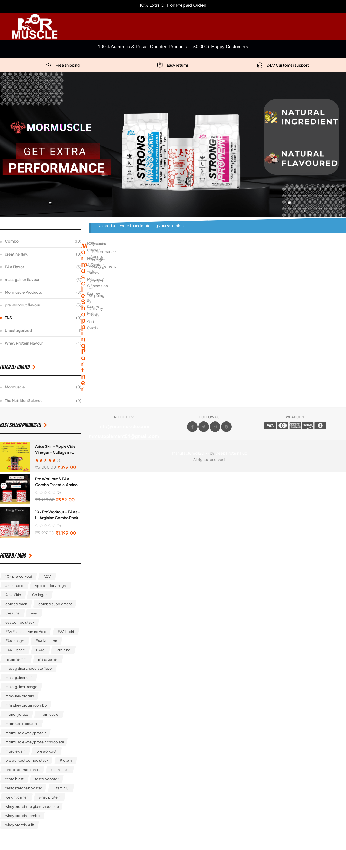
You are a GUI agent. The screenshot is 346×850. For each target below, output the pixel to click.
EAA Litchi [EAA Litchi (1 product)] (66, 631)
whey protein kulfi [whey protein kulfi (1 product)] (19, 825)
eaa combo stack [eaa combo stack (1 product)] (19, 622)
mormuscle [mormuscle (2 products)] (48, 714)
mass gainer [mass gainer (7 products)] (48, 659)
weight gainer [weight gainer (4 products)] (16, 797)
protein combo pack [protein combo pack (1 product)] (22, 769)
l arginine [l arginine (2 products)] (63, 650)
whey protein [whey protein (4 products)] (49, 797)
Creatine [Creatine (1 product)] (12, 613)
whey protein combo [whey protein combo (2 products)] (22, 815)
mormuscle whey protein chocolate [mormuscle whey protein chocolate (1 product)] (34, 742)
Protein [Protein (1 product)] (66, 760)
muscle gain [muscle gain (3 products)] (15, 751)
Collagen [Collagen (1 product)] (39, 595)
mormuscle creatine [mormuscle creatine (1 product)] (21, 723)
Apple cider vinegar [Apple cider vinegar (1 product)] (51, 585)
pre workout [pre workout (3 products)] (46, 751)
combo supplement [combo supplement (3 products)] (55, 604)
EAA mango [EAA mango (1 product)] (14, 641)
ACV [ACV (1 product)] (47, 576)
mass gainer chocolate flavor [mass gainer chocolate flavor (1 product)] (29, 668)
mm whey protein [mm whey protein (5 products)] (19, 696)
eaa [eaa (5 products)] (34, 613)
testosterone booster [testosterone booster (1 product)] (23, 788)
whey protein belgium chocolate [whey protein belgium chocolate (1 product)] (32, 806)
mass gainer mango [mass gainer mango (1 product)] (21, 687)
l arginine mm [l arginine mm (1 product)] (16, 659)
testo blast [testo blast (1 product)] (14, 779)
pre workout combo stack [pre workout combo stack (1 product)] (26, 760)
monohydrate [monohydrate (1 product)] (16, 714)
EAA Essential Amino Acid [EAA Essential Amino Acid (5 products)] (25, 631)
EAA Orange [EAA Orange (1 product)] (15, 650)
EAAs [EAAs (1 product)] (40, 650)
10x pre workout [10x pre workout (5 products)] (18, 576)
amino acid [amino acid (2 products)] (14, 585)
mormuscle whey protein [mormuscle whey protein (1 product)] (25, 733)
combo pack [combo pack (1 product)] (16, 604)
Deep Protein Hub (231, 452)
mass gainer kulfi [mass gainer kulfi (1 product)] (18, 677)
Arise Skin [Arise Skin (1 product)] (13, 595)
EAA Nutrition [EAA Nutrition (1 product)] (46, 641)
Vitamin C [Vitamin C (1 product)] (61, 788)
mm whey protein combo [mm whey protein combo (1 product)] (26, 705)
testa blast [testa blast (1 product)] (60, 769)
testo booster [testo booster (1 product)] (46, 779)
